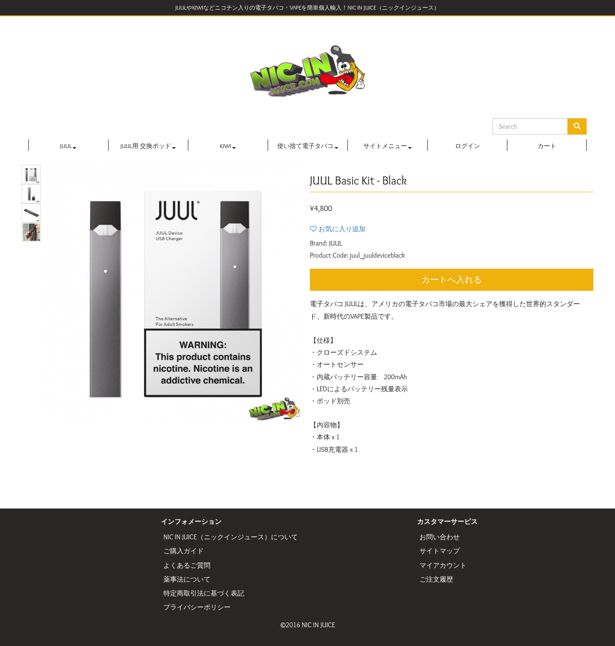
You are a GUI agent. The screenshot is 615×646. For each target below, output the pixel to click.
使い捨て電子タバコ (307, 145)
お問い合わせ (439, 537)
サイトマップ (439, 551)
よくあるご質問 (186, 565)
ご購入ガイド (183, 551)
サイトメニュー (387, 145)
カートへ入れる (451, 279)
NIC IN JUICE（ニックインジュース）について (230, 537)
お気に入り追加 (342, 228)
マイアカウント (443, 565)
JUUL (68, 145)
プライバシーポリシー (197, 607)
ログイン (467, 145)
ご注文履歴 (436, 579)
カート (547, 145)
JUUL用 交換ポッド (148, 145)
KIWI (228, 145)
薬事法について (186, 579)
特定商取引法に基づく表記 (203, 593)
